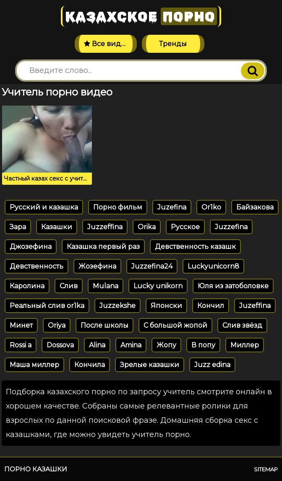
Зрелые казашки (149, 365)
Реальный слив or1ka (47, 306)
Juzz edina (212, 365)
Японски (166, 306)
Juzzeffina (105, 227)
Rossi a (20, 345)
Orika (147, 227)
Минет (21, 325)
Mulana (105, 286)
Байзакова (255, 207)
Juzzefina (231, 227)
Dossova (60, 345)
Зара (18, 227)
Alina (97, 345)
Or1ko (211, 207)
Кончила (89, 365)
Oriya (56, 325)
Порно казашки (35, 469)
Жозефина (97, 266)
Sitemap (266, 469)
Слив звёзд (242, 325)
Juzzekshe (117, 306)
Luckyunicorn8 (213, 266)
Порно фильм (117, 207)
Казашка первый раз (103, 247)
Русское (185, 227)
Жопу (166, 345)
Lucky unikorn (158, 286)
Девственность (36, 266)
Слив (69, 286)
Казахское (141, 16)
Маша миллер (34, 365)
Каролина (27, 286)
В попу (203, 345)
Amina (130, 345)
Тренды (173, 44)
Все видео (106, 44)
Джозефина (31, 247)
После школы (104, 325)
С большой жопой (175, 325)
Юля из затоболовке (233, 286)
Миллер (244, 345)
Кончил (210, 306)
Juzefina (171, 207)
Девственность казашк (195, 247)
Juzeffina (255, 306)
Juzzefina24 (151, 266)
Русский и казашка (44, 207)
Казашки (56, 227)
